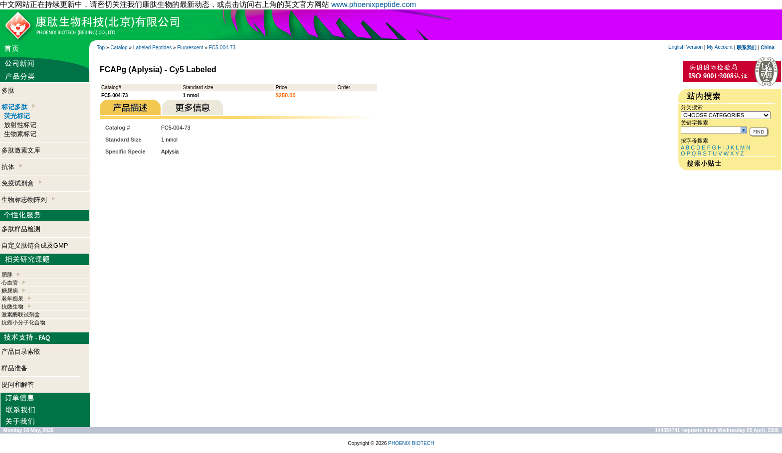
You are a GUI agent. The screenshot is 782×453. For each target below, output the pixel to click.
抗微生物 (12, 306)
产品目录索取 (20, 351)
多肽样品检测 (20, 229)
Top (101, 47)
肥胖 (6, 275)
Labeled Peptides (152, 47)
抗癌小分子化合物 (23, 322)
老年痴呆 (12, 299)
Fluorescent (190, 47)
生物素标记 (20, 134)
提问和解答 (17, 384)
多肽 (7, 90)
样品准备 (14, 368)
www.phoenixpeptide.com (373, 4)
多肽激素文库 (20, 150)
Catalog (118, 47)
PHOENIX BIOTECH (411, 443)
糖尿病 (9, 291)
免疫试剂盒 (21, 183)
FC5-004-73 (222, 47)
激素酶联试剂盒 (20, 314)
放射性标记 (20, 125)
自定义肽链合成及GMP (34, 245)
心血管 (9, 283)
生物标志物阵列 (28, 199)
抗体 (11, 166)
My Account (720, 47)
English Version (685, 47)
